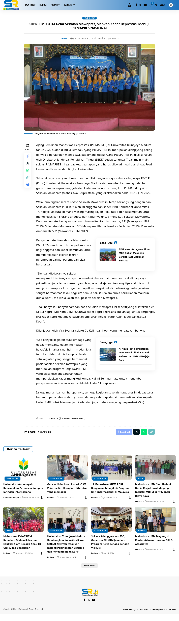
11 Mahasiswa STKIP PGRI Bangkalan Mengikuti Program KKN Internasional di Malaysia (111, 496)
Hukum (141, 537)
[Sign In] (129, 5)
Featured (54, 424)
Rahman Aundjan (11, 508)
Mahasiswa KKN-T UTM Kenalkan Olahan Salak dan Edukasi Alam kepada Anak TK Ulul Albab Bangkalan (23, 548)
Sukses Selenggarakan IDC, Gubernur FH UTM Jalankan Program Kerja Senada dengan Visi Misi (111, 548)
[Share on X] (28, 165)
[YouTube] (145, 5)
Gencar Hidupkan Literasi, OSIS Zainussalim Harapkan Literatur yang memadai (65, 494)
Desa (140, 485)
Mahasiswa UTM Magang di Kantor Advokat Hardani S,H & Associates (155, 546)
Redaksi (63, 38)
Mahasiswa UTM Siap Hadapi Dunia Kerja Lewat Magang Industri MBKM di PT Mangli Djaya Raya (154, 496)
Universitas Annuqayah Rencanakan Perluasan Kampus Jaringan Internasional (19, 496)
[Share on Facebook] (28, 157)
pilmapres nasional (73, 424)
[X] (140, 5)
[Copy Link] (28, 181)
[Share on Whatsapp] (28, 173)
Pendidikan (89, 18)
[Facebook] (136, 5)
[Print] (28, 189)
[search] (156, 5)
